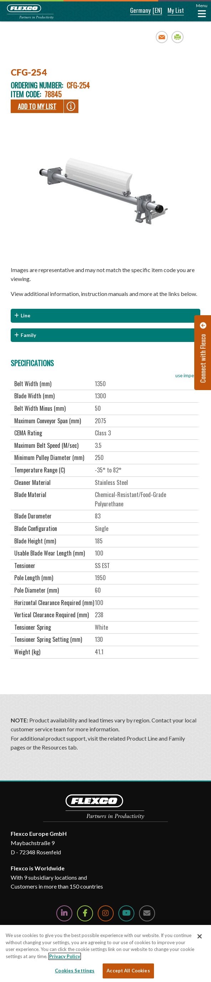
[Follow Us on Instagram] (106, 913)
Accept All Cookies (128, 970)
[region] (105, 953)
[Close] (199, 936)
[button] (135, 10)
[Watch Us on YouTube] (126, 913)
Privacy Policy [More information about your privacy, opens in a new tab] (64, 956)
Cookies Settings (74, 970)
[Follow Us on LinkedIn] (64, 913)
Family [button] (28, 335)
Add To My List (37, 106)
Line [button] (25, 315)
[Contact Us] (147, 913)
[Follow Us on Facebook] (85, 913)
